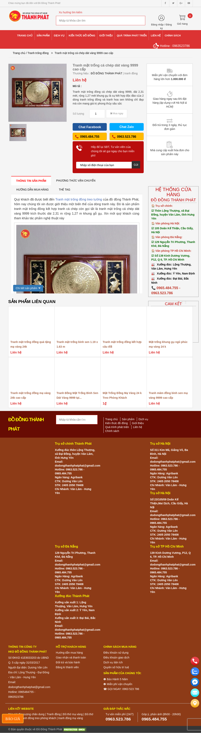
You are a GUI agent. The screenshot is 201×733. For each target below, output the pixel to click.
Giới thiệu (138, 423)
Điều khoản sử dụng (115, 652)
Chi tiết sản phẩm (26, 288)
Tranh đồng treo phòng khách (38, 718)
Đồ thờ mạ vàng (72, 714)
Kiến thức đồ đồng (116, 423)
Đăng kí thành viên (67, 667)
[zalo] (195, 671)
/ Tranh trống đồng (37, 53)
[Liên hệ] (195, 703)
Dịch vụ (143, 419)
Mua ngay (116, 113)
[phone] (195, 661)
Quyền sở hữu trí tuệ (116, 667)
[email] (195, 682)
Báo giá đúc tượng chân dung (26, 714)
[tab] (31, 180)
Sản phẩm (128, 419)
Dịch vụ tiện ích (113, 662)
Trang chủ (19, 53)
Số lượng (78, 113)
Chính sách (112, 431)
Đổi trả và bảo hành (68, 662)
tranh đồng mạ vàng (70, 718)
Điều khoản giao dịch (116, 657)
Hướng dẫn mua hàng (69, 652)
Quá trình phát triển (117, 427)
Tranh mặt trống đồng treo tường (78, 199)
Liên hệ (137, 427)
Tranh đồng (54, 714)
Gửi (136, 164)
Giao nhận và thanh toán (71, 657)
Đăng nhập (157, 24)
